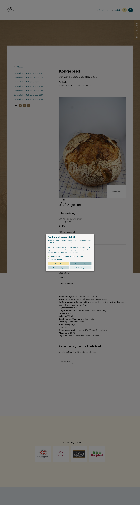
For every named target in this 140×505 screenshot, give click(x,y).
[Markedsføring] (48, 259)
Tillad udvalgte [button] (58, 268)
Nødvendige (55, 256)
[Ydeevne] (62, 256)
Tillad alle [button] (58, 264)
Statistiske (79, 256)
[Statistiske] (73, 256)
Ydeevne (67, 256)
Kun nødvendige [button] (81, 264)
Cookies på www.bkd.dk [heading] (62, 237)
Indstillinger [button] (80, 268)
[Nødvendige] (48, 256)
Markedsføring (56, 259)
